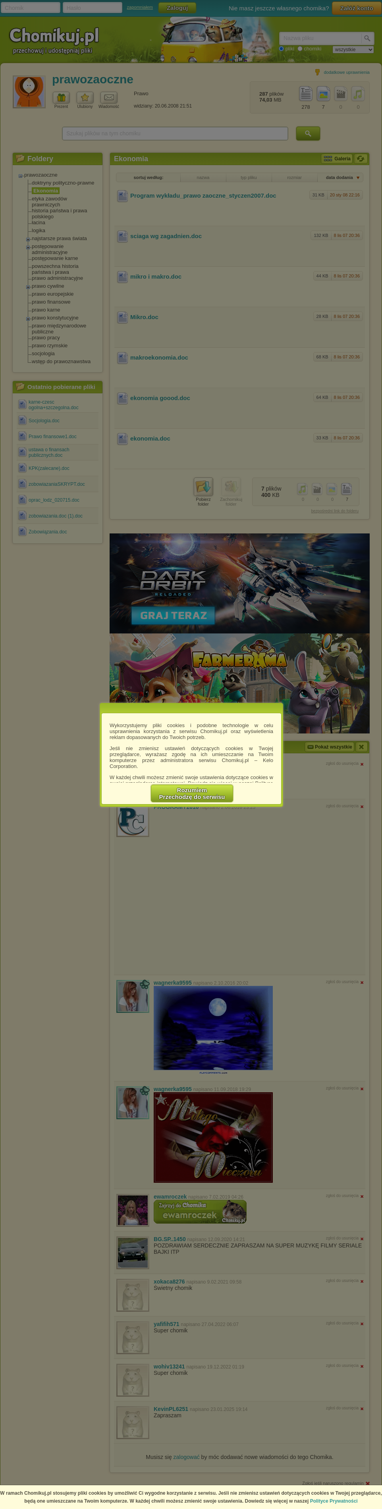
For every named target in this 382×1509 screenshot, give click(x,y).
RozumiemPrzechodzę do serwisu (192, 793)
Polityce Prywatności (334, 1501)
